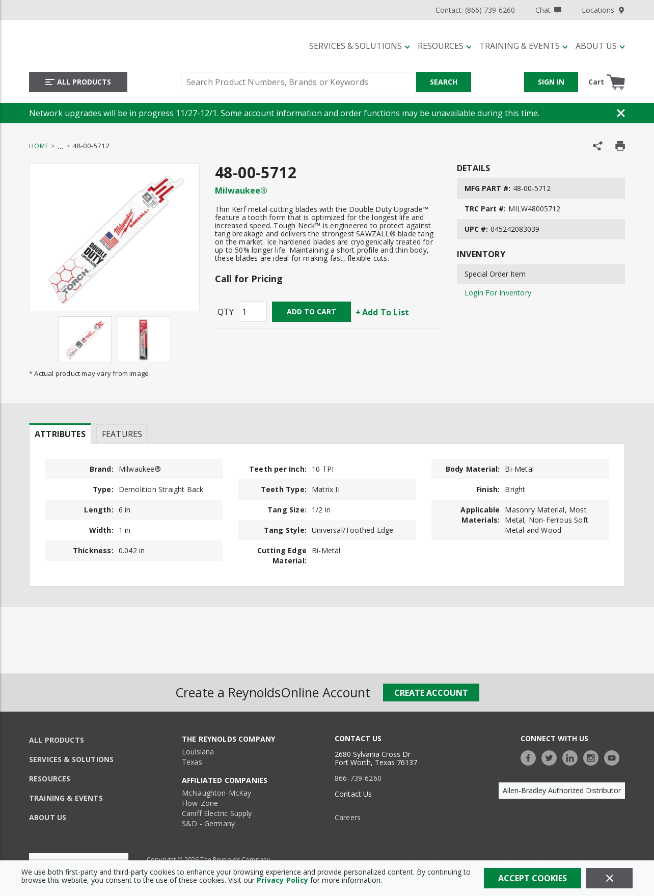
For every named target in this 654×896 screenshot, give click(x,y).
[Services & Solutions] (359, 46)
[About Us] (600, 46)
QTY (225, 311)
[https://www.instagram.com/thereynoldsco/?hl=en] (593, 757)
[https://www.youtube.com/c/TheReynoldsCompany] (614, 757)
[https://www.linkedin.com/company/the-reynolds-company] (572, 757)
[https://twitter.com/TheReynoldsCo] (551, 757)
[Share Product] (598, 146)
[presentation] (60, 433)
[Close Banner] (621, 113)
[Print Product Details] (620, 146)
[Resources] (445, 46)
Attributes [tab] (60, 434)
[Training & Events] (523, 46)
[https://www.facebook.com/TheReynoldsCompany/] (531, 757)
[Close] (609, 878)
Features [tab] (122, 434)
